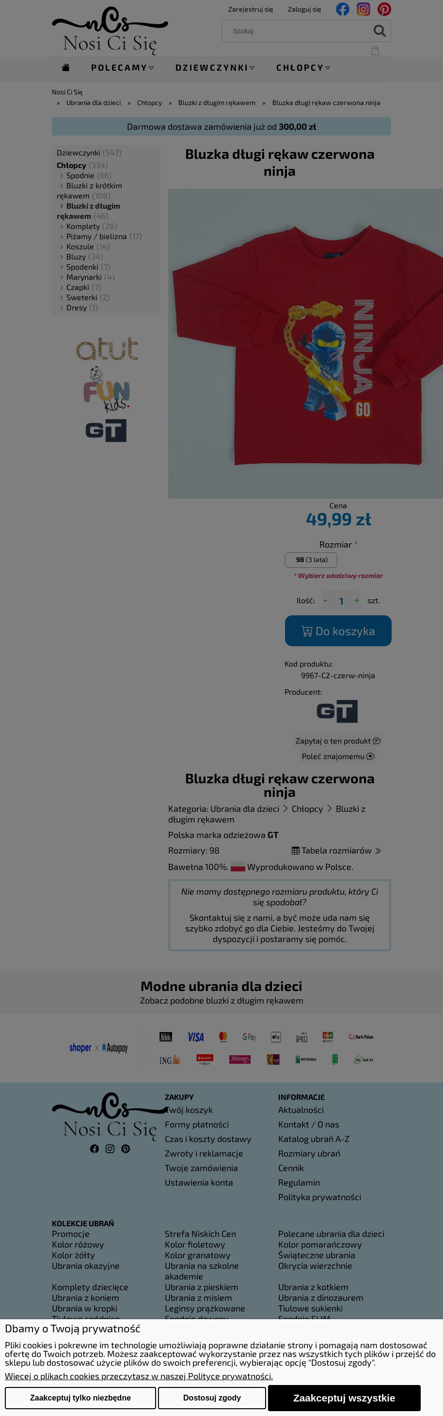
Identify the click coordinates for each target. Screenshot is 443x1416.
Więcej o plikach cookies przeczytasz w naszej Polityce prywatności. (139, 1375)
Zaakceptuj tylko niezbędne (80, 1398)
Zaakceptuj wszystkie (344, 1397)
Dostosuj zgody (212, 1398)
